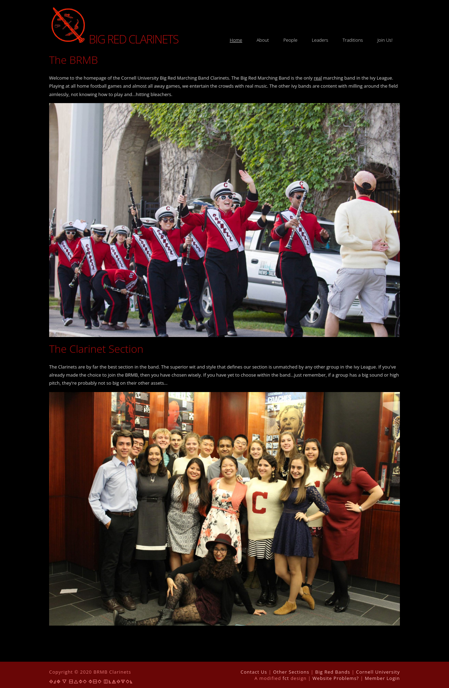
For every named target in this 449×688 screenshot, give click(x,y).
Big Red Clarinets (113, 39)
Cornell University (378, 672)
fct (286, 678)
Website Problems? (336, 678)
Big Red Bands (332, 672)
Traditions (353, 40)
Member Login (382, 678)
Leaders (320, 40)
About (262, 40)
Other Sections (291, 672)
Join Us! (385, 40)
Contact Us (254, 672)
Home (236, 40)
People (290, 40)
